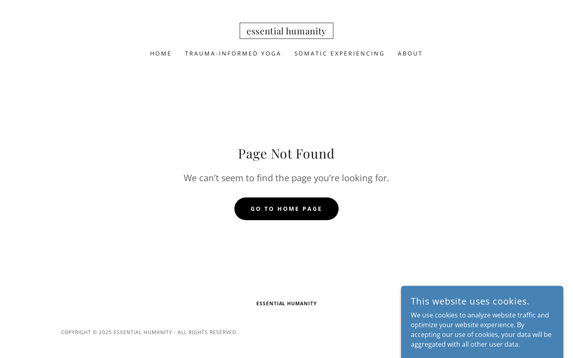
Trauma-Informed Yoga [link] (233, 53)
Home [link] (161, 53)
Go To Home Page (286, 208)
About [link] (410, 53)
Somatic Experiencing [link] (339, 53)
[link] (286, 32)
